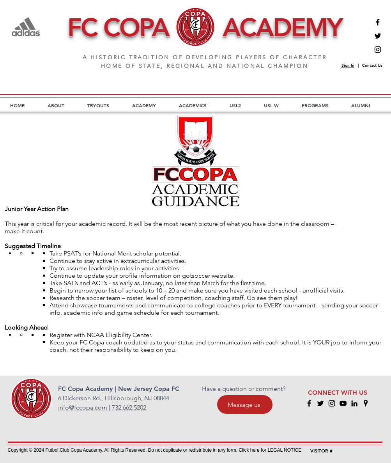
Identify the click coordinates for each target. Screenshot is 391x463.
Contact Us (372, 65)
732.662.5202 (129, 407)
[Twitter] (377, 36)
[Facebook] (377, 22)
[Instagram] (377, 49)
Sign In (347, 65)
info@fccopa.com (82, 407)
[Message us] (244, 404)
